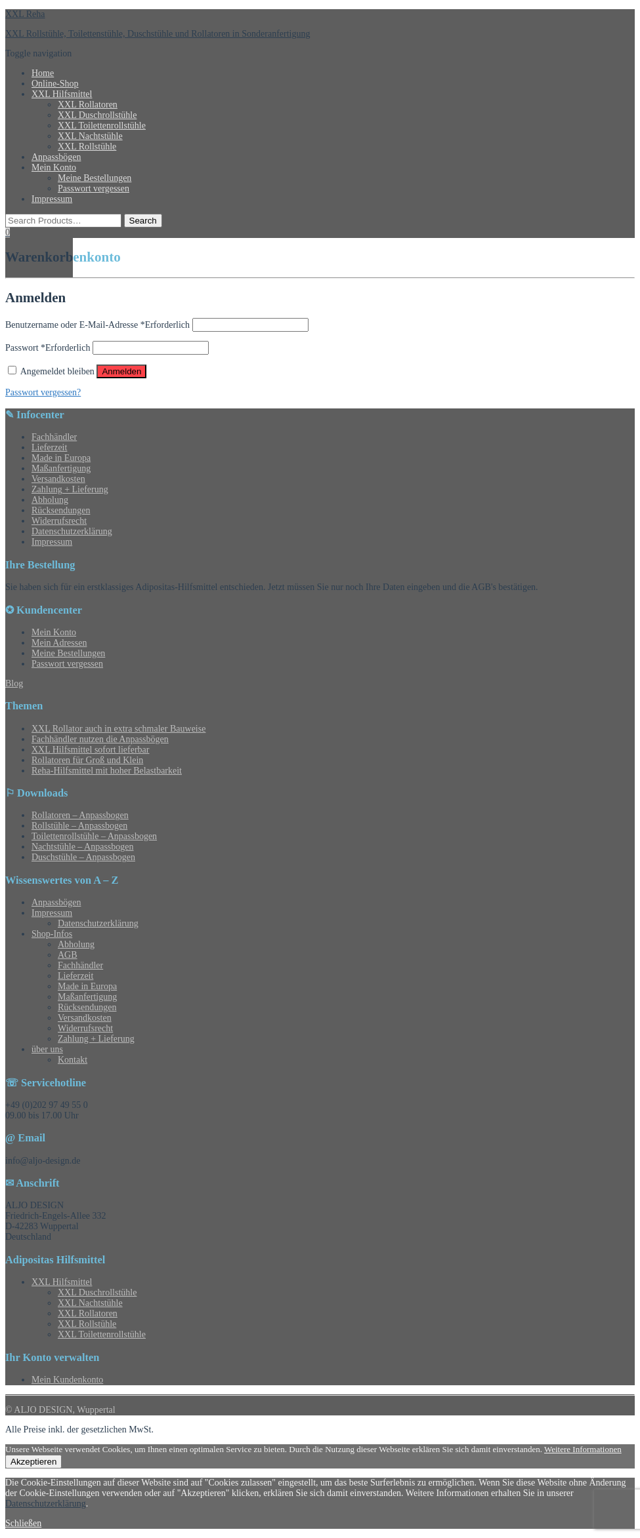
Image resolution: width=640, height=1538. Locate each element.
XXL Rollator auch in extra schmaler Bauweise (118, 729)
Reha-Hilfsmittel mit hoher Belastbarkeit (107, 771)
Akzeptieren (33, 1462)
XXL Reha (25, 14)
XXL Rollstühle (87, 146)
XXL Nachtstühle (90, 136)
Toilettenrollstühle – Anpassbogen (94, 836)
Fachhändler (54, 437)
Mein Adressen (59, 643)
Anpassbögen (56, 157)
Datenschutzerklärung (72, 531)
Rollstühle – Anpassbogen (79, 826)
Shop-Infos (52, 934)
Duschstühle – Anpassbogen (83, 857)
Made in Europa (61, 458)
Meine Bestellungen (94, 178)
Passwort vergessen (93, 188)
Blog (14, 683)
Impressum (52, 199)
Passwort (47, 348)
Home (43, 73)
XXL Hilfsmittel (62, 94)
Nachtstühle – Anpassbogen (83, 847)
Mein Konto (54, 167)
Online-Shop (55, 84)
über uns (47, 1049)
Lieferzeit (49, 447)
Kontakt (72, 1060)
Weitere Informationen (583, 1449)
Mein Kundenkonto (67, 1380)
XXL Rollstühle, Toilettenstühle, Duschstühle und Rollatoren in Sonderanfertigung (157, 34)
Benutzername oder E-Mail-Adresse (97, 325)
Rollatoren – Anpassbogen (80, 815)
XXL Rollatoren (87, 104)
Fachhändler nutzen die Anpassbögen (100, 739)
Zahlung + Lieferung (70, 489)
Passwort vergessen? (43, 392)
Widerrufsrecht (59, 521)
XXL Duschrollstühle (97, 115)
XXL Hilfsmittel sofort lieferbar (90, 750)
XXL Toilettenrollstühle (102, 125)
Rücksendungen (61, 510)
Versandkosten (58, 479)
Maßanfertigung (61, 468)
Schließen (23, 1523)
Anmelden (121, 371)
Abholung (50, 500)
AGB (67, 955)
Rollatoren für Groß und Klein (87, 760)
